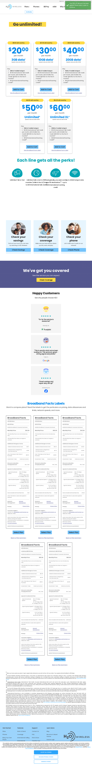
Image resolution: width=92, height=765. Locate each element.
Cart (60, 1)
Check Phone (73, 250)
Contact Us (35, 731)
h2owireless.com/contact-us (21, 512)
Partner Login (51, 739)
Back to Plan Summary (18, 538)
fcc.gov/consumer (12, 523)
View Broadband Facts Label (18, 93)
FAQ (33, 734)
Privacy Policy (26, 506)
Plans (4, 731)
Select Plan (18, 532)
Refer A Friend (21, 731)
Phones (5, 734)
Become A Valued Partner (52, 735)
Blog (48, 731)
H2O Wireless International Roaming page (55, 702)
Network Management (22, 502)
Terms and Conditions (24, 715)
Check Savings (18, 250)
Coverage (20, 734)
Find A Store (35, 738)
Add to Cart (18, 89)
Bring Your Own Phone (7, 738)
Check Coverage (46, 250)
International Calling (23, 738)
